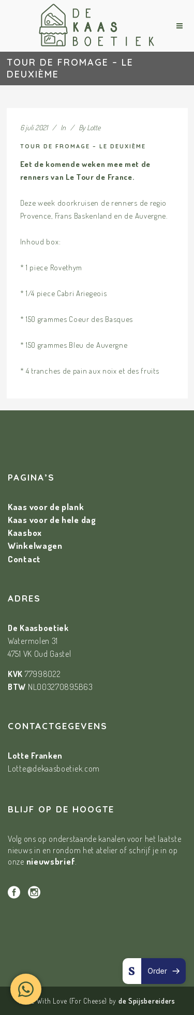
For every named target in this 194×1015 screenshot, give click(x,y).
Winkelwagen (35, 545)
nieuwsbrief (51, 861)
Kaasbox (25, 532)
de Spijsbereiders (146, 1000)
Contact (24, 558)
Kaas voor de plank (46, 506)
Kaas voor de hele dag (52, 519)
